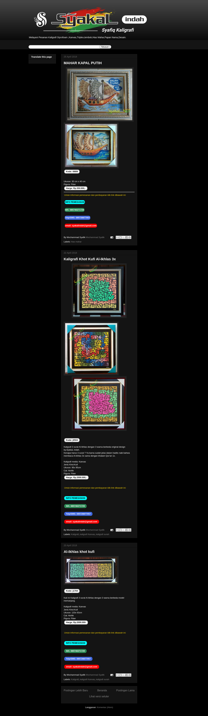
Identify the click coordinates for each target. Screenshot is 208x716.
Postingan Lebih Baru (76, 690)
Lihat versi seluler (99, 696)
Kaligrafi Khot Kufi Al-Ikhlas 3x (90, 259)
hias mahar (76, 241)
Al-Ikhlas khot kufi (79, 552)
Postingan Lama (125, 690)
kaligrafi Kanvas (87, 534)
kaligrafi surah (102, 534)
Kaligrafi (75, 534)
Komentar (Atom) (105, 707)
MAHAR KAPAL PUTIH (83, 63)
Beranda (102, 690)
